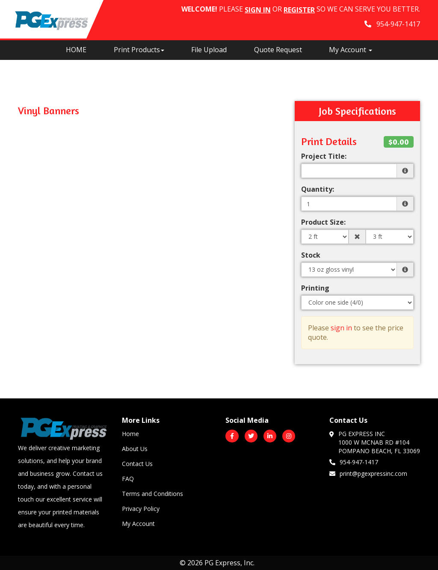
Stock (310, 255)
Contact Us (137, 464)
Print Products (139, 49)
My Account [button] (350, 49)
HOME (76, 49)
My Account (138, 524)
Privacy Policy (141, 509)
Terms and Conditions (152, 494)
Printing (315, 288)
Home (130, 434)
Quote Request (278, 49)
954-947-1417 (353, 461)
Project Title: (323, 156)
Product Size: (323, 222)
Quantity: (317, 189)
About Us (135, 449)
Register (299, 10)
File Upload (209, 49)
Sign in (258, 10)
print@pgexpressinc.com (368, 473)
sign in (341, 327)
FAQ (128, 479)
